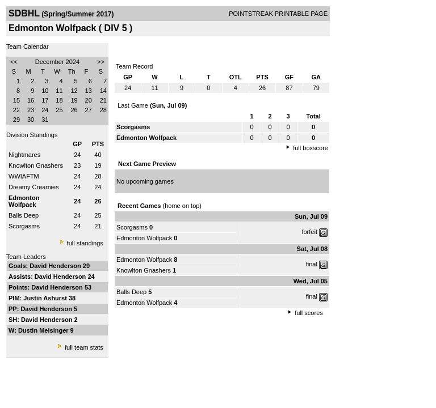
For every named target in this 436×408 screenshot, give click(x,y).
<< (14, 61)
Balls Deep (24, 215)
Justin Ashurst (46, 298)
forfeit (309, 231)
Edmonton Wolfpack (144, 238)
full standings (85, 243)
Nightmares (24, 154)
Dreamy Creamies (34, 187)
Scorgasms (24, 226)
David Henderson (56, 265)
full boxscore (310, 147)
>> (100, 61)
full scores (309, 312)
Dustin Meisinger (44, 330)
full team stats (84, 347)
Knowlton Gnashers (36, 165)
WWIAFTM (24, 176)
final (311, 264)
